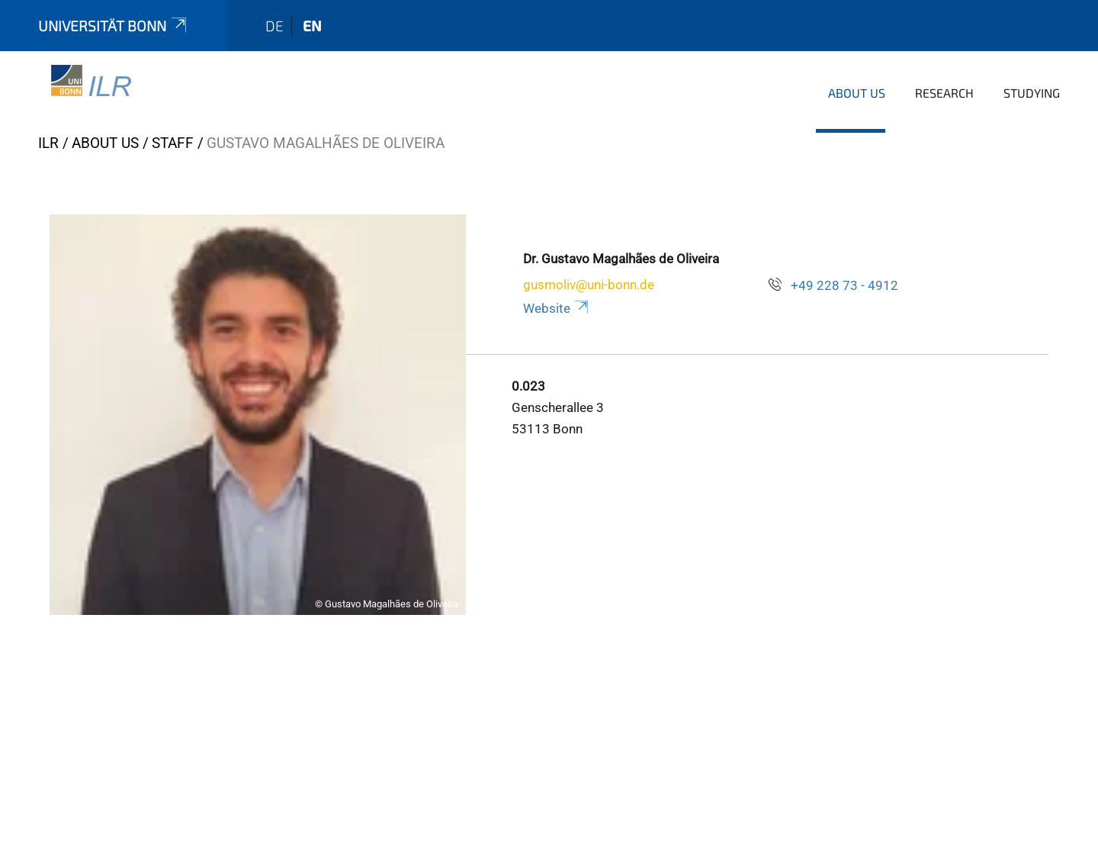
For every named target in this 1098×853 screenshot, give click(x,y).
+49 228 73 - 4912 (844, 285)
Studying (1031, 92)
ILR (48, 143)
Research (944, 92)
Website (557, 308)
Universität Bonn (113, 25)
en (312, 25)
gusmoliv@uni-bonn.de (588, 284)
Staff (173, 143)
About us (856, 92)
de (274, 25)
